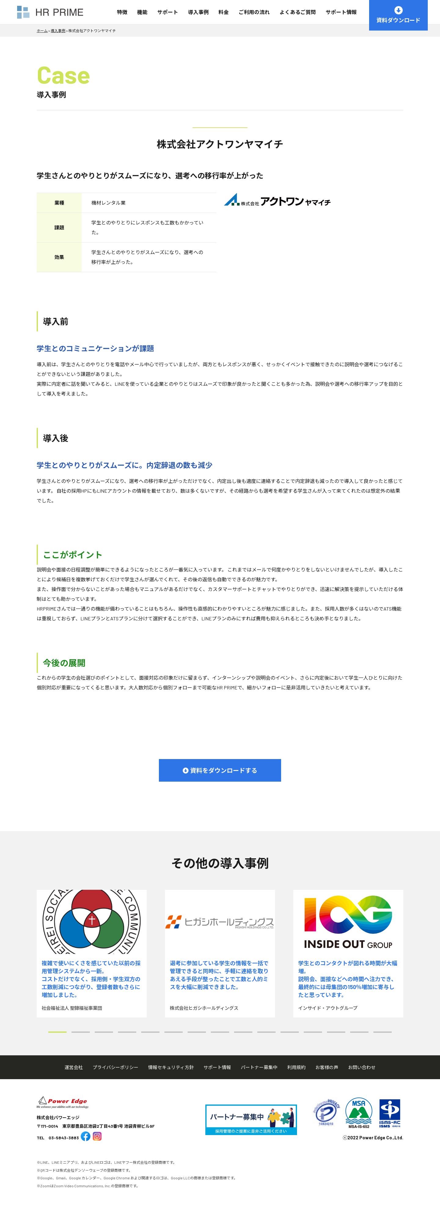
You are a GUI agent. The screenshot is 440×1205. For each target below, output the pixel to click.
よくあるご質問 (298, 12)
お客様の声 (326, 1067)
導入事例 (198, 12)
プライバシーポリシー (115, 1067)
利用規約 (296, 1067)
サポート (167, 12)
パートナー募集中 (259, 1067)
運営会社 (73, 1067)
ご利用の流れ (254, 12)
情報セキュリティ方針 (171, 1067)
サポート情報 (341, 12)
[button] (57, 1032)
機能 (142, 12)
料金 (223, 12)
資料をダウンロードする (220, 770)
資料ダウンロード (398, 15)
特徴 (122, 12)
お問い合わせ (362, 1067)
